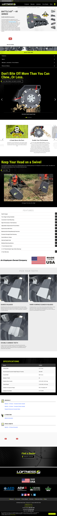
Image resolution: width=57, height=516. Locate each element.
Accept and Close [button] (52, 513)
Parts (51, 4)
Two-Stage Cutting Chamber (29, 216)
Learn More (5, 170)
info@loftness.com (28, 504)
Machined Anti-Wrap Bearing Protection (29, 231)
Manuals (33, 4)
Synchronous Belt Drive (29, 228)
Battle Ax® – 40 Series (36, 7)
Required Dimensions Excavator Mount (12, 409)
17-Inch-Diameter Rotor (29, 246)
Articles (31, 499)
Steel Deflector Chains (29, 237)
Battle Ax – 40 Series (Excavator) (11, 427)
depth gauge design (12, 21)
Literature (38, 4)
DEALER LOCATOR (28, 456)
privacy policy (12, 514)
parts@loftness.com (29, 506)
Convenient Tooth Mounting (29, 219)
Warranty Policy (39, 499)
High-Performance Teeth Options (29, 222)
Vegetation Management (21, 7)
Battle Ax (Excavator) (9, 418)
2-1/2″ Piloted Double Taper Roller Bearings (11, 249)
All (30, 7)
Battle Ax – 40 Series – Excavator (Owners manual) (15, 403)
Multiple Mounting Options (29, 243)
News (46, 499)
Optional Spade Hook (29, 240)
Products (27, 4)
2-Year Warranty (29, 251)
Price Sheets (45, 4)
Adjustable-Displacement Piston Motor (29, 225)
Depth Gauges (29, 214)
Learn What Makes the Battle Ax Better (12, 81)
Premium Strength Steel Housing (29, 234)
